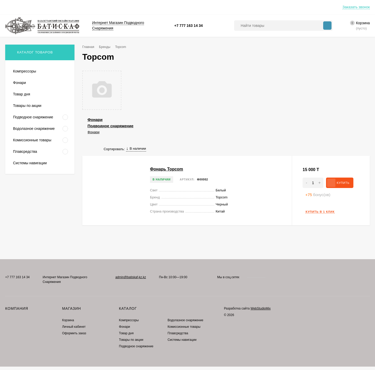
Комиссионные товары (183, 327)
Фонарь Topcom (166, 169)
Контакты (66, 7)
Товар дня (126, 333)
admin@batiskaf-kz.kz (130, 277)
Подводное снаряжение (110, 126)
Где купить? (92, 7)
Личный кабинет (73, 327)
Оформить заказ (74, 333)
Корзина (68, 320)
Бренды (104, 47)
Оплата (11, 7)
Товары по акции (131, 340)
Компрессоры (129, 320)
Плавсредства (177, 333)
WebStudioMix (261, 308)
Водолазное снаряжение (185, 320)
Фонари (95, 119)
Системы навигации (181, 340)
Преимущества (38, 7)
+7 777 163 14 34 (188, 25)
